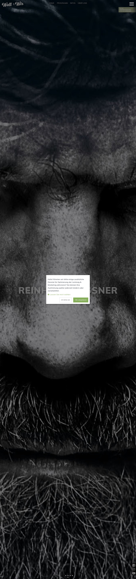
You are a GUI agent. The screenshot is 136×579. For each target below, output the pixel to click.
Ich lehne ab (65, 300)
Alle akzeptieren (81, 300)
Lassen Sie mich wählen (60, 294)
